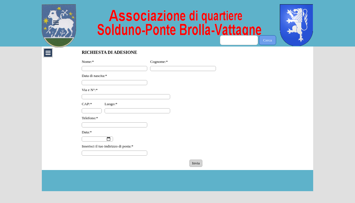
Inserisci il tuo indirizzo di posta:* (107, 146)
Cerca (267, 40)
